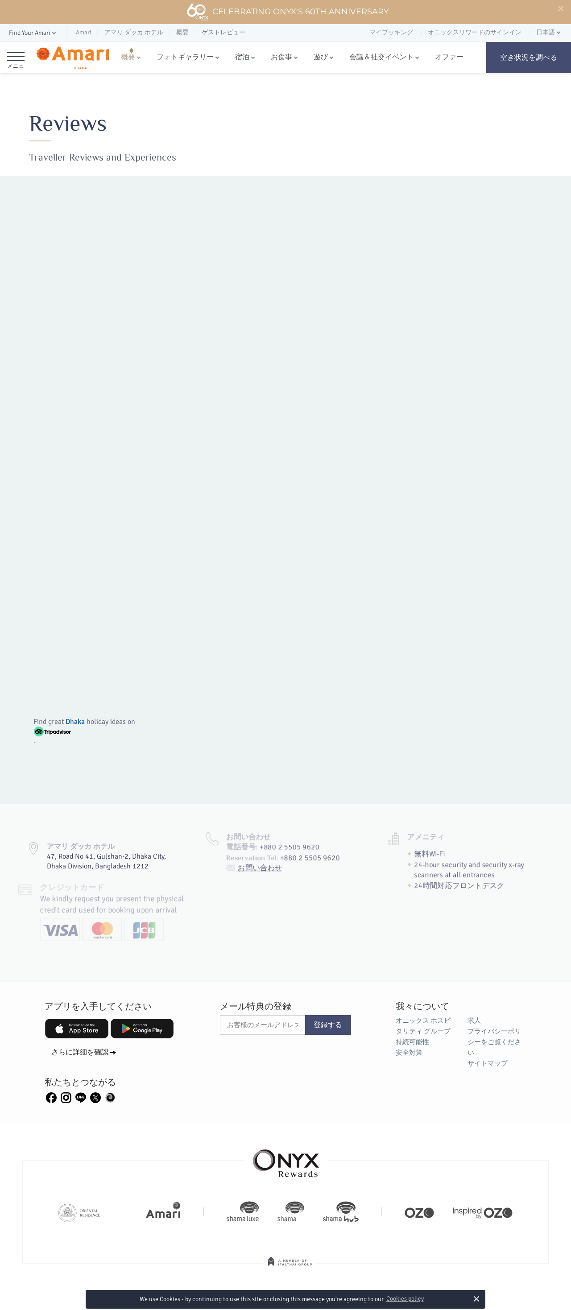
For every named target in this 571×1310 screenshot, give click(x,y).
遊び (321, 57)
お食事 (281, 57)
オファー (449, 57)
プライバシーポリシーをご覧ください (494, 1042)
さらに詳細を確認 (79, 1052)
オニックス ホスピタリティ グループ (423, 1026)
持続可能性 (412, 1042)
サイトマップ (488, 1063)
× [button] (477, 1298)
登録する (328, 1025)
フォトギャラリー (185, 57)
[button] (33, 33)
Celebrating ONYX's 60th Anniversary (287, 12)
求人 (474, 1021)
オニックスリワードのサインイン (474, 32)
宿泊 (242, 57)
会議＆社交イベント (381, 57)
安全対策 (409, 1053)
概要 (128, 57)
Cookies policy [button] (405, 1298)
